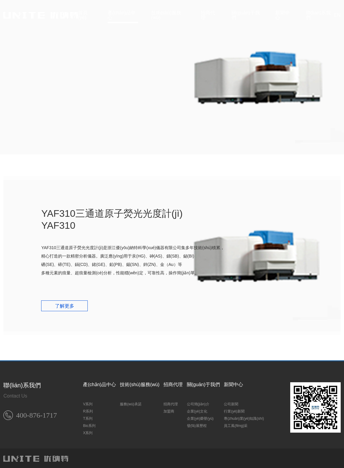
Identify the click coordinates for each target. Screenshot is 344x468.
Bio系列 (89, 424)
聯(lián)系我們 (318, 15)
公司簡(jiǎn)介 (198, 403)
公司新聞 (231, 403)
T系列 (87, 417)
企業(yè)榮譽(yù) (200, 417)
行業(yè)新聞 (234, 410)
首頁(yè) (83, 15)
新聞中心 (282, 15)
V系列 (88, 403)
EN (337, 15)
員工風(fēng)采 (236, 424)
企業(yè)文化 (197, 410)
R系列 (88, 410)
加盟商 (168, 410)
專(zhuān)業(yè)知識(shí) (244, 417)
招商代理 (208, 15)
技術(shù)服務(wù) (166, 15)
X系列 (88, 431)
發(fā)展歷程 (197, 424)
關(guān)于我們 (245, 15)
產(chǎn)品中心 (121, 15)
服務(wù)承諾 (130, 403)
